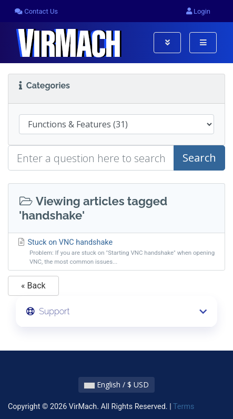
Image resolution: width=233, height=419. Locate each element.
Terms (183, 406)
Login (198, 11)
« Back (33, 286)
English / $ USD (116, 385)
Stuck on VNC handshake (116, 252)
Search (199, 158)
